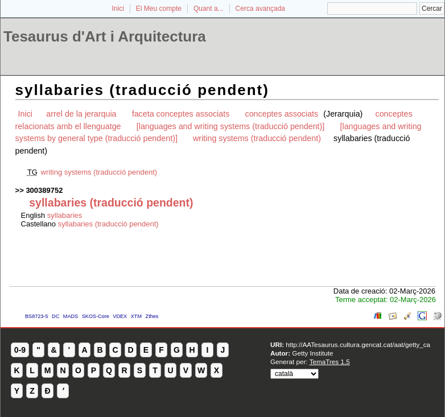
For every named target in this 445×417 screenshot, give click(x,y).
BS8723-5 (36, 316)
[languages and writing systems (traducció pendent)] (231, 126)
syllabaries (64, 215)
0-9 (20, 349)
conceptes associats (283, 113)
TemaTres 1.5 (330, 361)
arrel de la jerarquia (81, 113)
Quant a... (208, 9)
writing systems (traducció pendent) (257, 138)
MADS (70, 316)
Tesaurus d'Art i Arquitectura (104, 36)
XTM (136, 316)
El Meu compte (159, 9)
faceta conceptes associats (181, 113)
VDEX (120, 316)
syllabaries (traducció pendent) (108, 224)
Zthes (152, 316)
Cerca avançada (260, 9)
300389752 (44, 190)
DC (55, 316)
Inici (118, 9)
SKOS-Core (95, 316)
